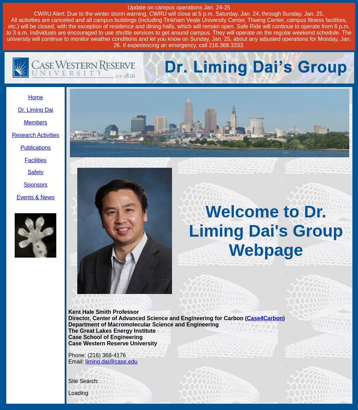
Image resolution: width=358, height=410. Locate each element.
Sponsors (36, 185)
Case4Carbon (265, 318)
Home (35, 97)
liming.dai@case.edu (111, 362)
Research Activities (35, 135)
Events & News (35, 197)
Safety (35, 172)
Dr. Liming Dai (35, 110)
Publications (36, 148)
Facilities (35, 160)
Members (35, 122)
